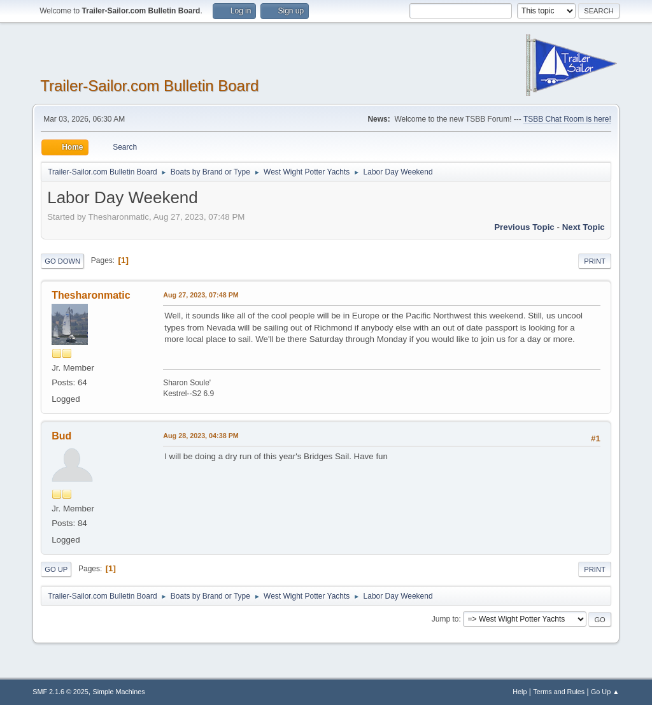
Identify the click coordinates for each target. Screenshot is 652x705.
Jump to (445, 619)
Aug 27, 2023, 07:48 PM (201, 295)
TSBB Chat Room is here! (567, 119)
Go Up (56, 569)
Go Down (62, 261)
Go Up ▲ (605, 691)
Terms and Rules (559, 691)
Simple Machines (119, 691)
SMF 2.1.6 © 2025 (60, 691)
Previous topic (524, 227)
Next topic (583, 227)
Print (595, 261)
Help (520, 691)
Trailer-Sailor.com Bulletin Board (149, 85)
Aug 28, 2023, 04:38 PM (201, 435)
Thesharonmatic (91, 295)
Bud (61, 436)
